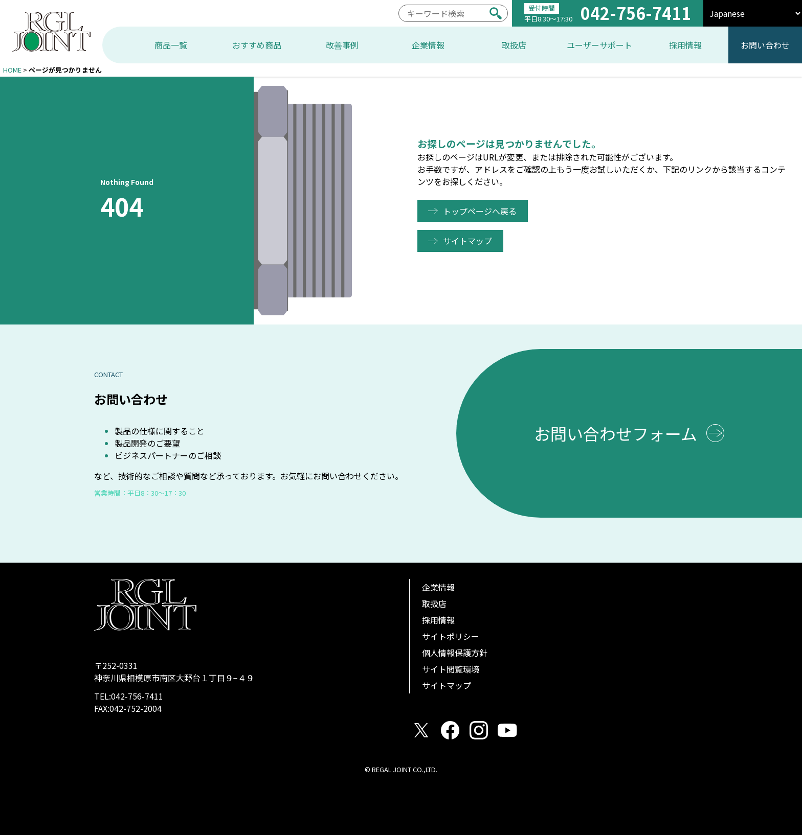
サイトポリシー (450, 636)
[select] (752, 13)
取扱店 (434, 603)
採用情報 (438, 620)
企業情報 (438, 587)
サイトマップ (469, 241)
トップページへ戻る (482, 211)
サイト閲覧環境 (450, 669)
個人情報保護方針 (454, 652)
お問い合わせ (765, 45)
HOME (12, 70)
